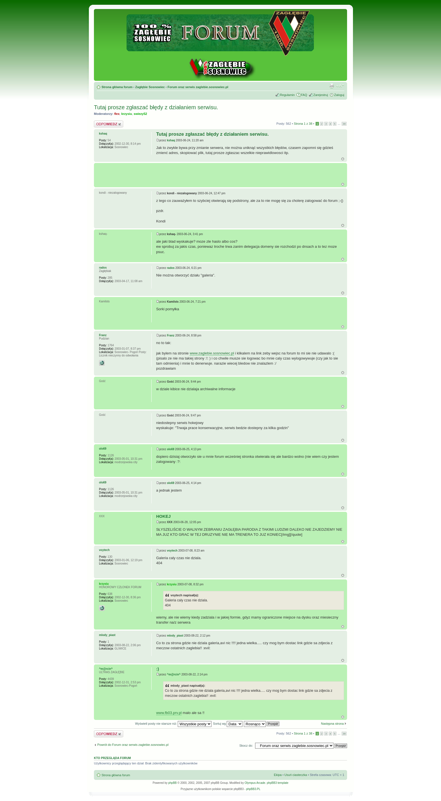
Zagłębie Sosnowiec (150, 87)
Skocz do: (246, 745)
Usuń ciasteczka (295, 775)
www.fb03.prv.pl (169, 713)
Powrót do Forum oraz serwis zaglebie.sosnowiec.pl (132, 744)
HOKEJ (163, 516)
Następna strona (332, 723)
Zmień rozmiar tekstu (340, 85)
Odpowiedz (108, 124)
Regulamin (287, 95)
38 (344, 123)
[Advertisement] (222, 172)
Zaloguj (339, 95)
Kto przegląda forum (112, 758)
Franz (170, 335)
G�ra (342, 184)
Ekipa (278, 775)
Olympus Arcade (255, 782)
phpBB (172, 782)
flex (117, 113)
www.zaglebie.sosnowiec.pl (212, 353)
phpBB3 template (278, 782)
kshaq (171, 140)
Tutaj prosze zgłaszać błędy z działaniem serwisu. (156, 107)
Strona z (303, 123)
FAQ (304, 95)
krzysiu (126, 113)
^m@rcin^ (174, 674)
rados (170, 267)
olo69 (170, 449)
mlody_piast (175, 635)
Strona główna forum (117, 87)
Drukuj (331, 85)
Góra (342, 158)
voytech (172, 550)
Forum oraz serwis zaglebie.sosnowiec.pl (198, 87)
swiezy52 (140, 113)
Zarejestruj (320, 95)
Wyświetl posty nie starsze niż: (173, 723)
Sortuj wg (227, 723)
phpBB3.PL (253, 789)
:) (157, 668)
